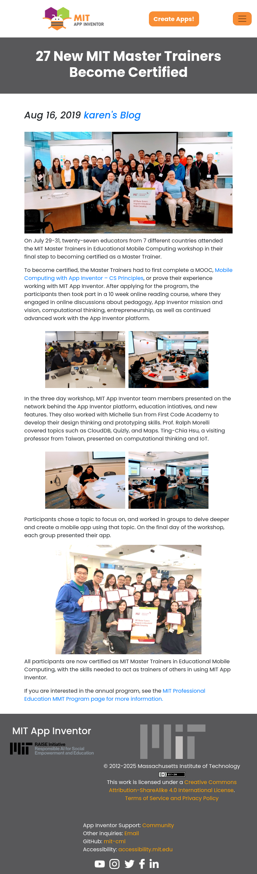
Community (158, 825)
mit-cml (114, 841)
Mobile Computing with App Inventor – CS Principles (128, 274)
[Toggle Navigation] (242, 18)
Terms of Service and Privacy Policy (172, 798)
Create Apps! (174, 19)
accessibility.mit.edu (145, 849)
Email (131, 833)
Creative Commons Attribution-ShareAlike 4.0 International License (173, 786)
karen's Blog (112, 115)
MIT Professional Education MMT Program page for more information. (114, 695)
